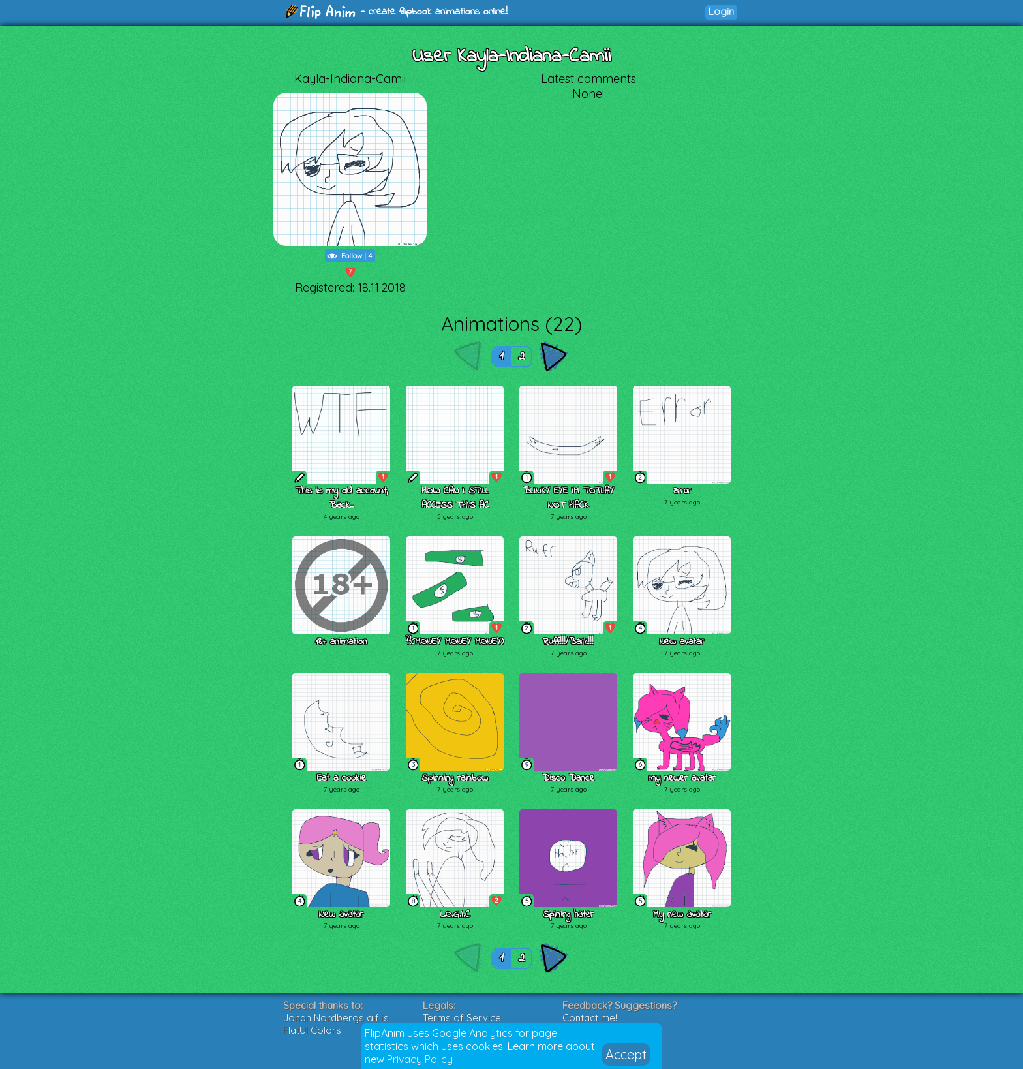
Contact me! (589, 1018)
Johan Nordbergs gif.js (336, 1018)
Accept (626, 1054)
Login (721, 11)
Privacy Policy (420, 1059)
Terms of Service (462, 1018)
